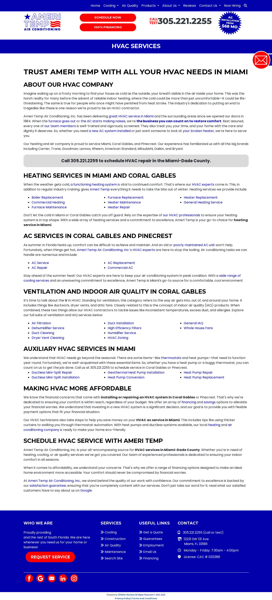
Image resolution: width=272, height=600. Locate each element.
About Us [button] (169, 5)
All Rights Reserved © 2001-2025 (150, 595)
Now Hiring (232, 5)
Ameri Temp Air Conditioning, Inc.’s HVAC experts (116, 250)
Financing (148, 558)
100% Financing (108, 27)
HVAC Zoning (118, 337)
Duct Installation (121, 323)
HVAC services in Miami (70, 532)
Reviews (189, 5)
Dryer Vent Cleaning (48, 337)
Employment (151, 545)
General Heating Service (203, 202)
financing (189, 402)
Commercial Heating (48, 202)
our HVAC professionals (181, 215)
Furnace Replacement (126, 197)
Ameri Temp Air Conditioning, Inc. (54, 480)
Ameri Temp (100, 189)
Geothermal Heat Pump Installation (136, 372)
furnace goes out (62, 121)
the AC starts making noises (103, 121)
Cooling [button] (109, 5)
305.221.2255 (185, 21)
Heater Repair (119, 207)
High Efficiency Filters (124, 328)
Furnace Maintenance (49, 207)
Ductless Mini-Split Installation (56, 377)
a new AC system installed (110, 131)
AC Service (40, 263)
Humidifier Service (122, 333)
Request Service (50, 557)
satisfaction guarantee (48, 485)
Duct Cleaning (43, 333)
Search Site (112, 558)
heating (214, 425)
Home (95, 5)
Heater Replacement (201, 197)
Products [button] (149, 5)
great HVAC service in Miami (131, 116)
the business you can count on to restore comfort (179, 121)
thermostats (171, 358)
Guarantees (150, 538)
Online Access (126, 594)
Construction (113, 538)
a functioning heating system (94, 184)
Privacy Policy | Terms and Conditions (136, 598)
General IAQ (193, 323)
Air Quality (130, 5)
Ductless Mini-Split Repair (52, 372)
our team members (60, 126)
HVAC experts (203, 184)
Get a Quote (151, 532)
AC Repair (39, 267)
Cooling (109, 532)
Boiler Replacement (47, 197)
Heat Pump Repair (198, 372)
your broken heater (198, 131)
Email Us (147, 551)
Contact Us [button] (208, 5)
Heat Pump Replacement (204, 377)
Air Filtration (41, 323)
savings (210, 402)
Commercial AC (120, 267)
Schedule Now (108, 18)
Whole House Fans (198, 328)
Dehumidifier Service (48, 328)
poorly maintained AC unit (194, 245)
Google (86, 490)
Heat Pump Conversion (126, 377)
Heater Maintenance (124, 202)
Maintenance (113, 551)
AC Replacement (121, 263)
